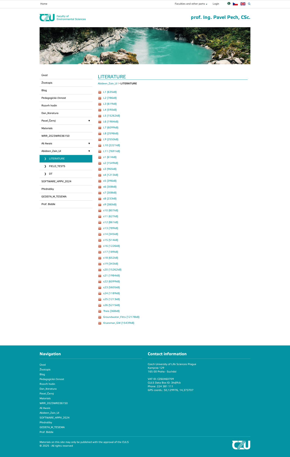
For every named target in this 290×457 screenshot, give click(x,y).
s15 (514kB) (110, 239)
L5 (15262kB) (111, 115)
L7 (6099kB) (110, 127)
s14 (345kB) (110, 234)
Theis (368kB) (111, 311)
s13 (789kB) (110, 228)
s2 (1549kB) (110, 163)
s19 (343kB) (110, 263)
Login (216, 3)
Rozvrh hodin (49, 105)
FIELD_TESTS (56, 166)
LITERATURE (56, 158)
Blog (44, 90)
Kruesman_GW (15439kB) (118, 322)
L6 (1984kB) (110, 121)
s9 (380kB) (110, 204)
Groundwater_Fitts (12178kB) (121, 316)
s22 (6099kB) (111, 281)
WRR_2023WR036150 (55, 136)
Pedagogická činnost (53, 98)
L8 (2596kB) (110, 133)
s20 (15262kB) (112, 269)
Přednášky (47, 189)
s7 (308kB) (110, 192)
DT (50, 173)
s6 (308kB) (110, 186)
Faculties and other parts (190, 3)
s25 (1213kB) (111, 299)
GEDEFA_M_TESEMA (53, 196)
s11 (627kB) (110, 216)
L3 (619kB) (110, 103)
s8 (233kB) (110, 198)
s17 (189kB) (110, 251)
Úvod (44, 75)
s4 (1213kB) (110, 174)
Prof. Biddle (48, 204)
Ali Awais (46, 143)
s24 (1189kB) (111, 293)
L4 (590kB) (110, 109)
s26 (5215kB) (111, 305)
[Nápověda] (228, 3)
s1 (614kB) (110, 157)
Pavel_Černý (48, 120)
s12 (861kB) (110, 222)
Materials (47, 128)
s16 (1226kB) (111, 245)
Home (43, 3)
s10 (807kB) (110, 210)
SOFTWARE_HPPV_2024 (56, 181)
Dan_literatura (49, 113)
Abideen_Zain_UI (51, 151)
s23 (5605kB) (111, 287)
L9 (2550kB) (110, 139)
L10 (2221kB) (111, 145)
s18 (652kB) (110, 257)
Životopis (46, 82)
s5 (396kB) (110, 180)
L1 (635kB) (110, 91)
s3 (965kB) (110, 168)
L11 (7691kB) (111, 151)
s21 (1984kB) (111, 275)
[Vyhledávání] (249, 3)
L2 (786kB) (110, 97)
